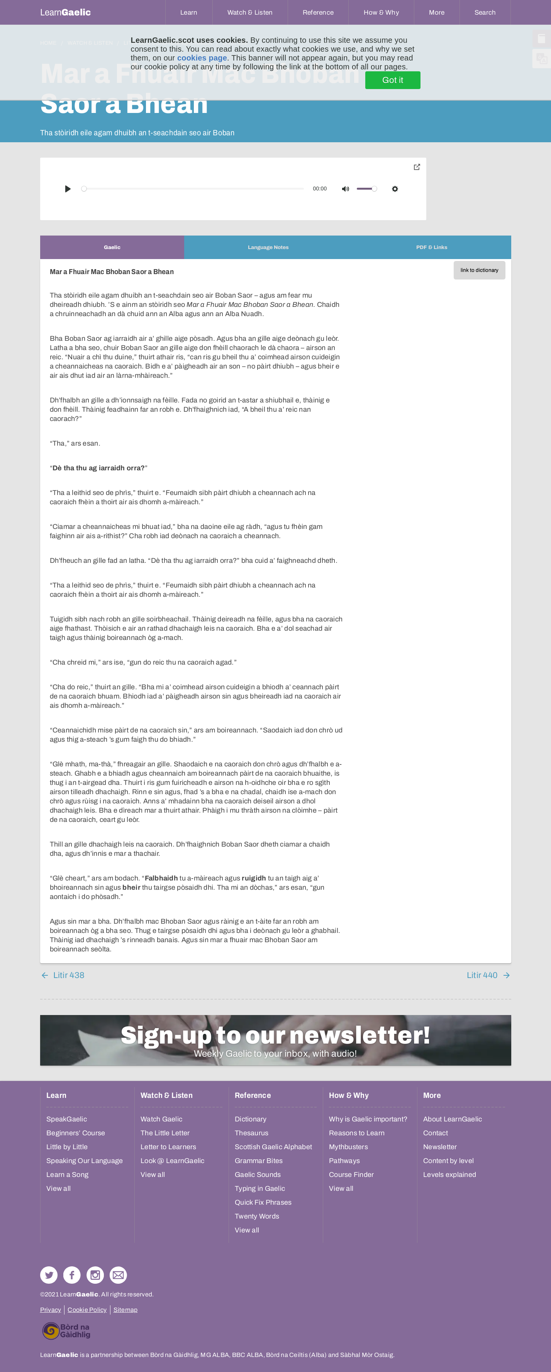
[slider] (192, 188)
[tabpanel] (275, 611)
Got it (393, 80)
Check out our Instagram (95, 1275)
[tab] (112, 247)
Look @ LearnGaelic (173, 1161)
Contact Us (118, 1275)
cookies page (202, 58)
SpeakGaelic (66, 1119)
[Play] (68, 189)
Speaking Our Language (84, 1161)
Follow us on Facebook (72, 1275)
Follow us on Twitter (49, 1275)
